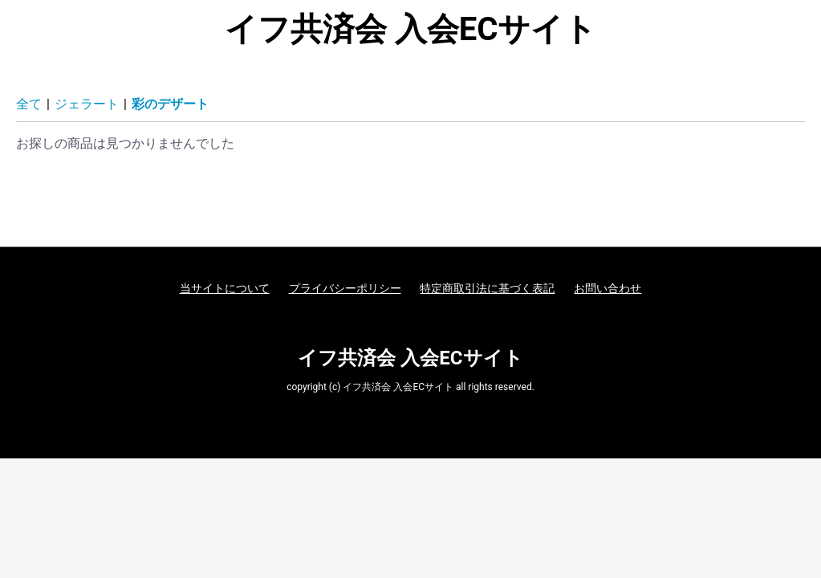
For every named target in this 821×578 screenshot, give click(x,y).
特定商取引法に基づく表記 (487, 288)
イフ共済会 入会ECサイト (411, 29)
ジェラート (87, 104)
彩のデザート (170, 104)
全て (29, 104)
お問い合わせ (607, 288)
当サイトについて (225, 288)
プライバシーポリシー (345, 288)
